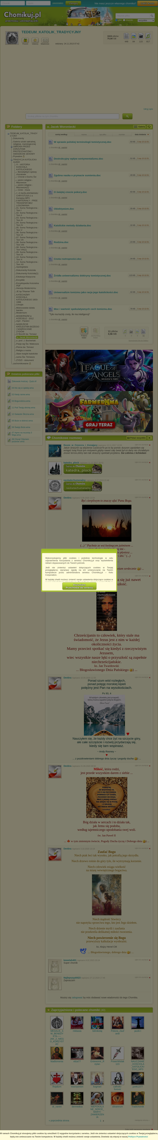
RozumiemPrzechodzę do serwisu (79, 586)
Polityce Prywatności (138, 1137)
